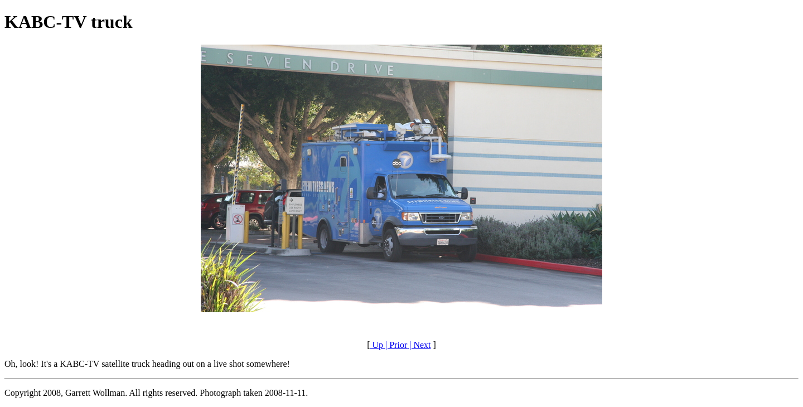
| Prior (395, 345)
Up (376, 345)
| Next (418, 345)
